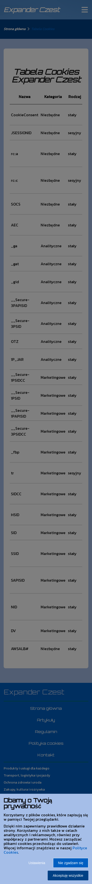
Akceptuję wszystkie (68, 875)
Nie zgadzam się (70, 863)
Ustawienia (36, 863)
